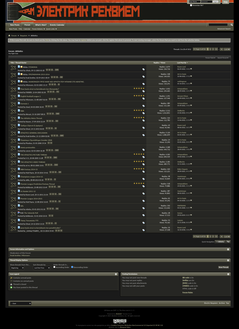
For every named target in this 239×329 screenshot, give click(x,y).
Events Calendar (57, 25)
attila (27, 180)
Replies (156, 63)
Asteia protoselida (28, 147)
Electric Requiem (211, 303)
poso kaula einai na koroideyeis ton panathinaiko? (41, 228)
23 (61, 77)
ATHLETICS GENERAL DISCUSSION (34, 133)
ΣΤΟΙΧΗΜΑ (33, 67)
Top (228, 242)
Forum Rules (187, 292)
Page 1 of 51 (201, 49)
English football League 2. (31, 96)
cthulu (28, 70)
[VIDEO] (185, 286)
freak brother (31, 78)
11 (216, 49)
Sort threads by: (39, 265)
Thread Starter (21, 63)
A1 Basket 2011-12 (28, 191)
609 (62, 136)
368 (57, 114)
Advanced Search (224, 29)
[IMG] (184, 283)
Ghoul (28, 129)
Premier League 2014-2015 (31, 198)
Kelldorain (29, 187)
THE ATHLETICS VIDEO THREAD (33, 162)
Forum (27, 25)
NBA (22, 111)
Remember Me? (196, 5)
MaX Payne (30, 173)
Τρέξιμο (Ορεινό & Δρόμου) (32, 125)
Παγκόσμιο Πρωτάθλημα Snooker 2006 (36, 140)
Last (227, 49)
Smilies (185, 280)
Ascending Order (61, 267)
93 (59, 99)
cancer (28, 151)
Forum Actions (37, 29)
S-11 (27, 158)
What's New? (41, 25)
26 (56, 106)
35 (59, 187)
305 (55, 157)
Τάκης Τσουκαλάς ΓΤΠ (29, 220)
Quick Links (50, 29)
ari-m (28, 165)
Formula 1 (25, 103)
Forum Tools (210, 58)
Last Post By (182, 63)
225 (56, 150)
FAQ (20, 29)
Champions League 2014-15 (32, 177)
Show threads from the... (20, 265)
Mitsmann (29, 85)
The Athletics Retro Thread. (31, 118)
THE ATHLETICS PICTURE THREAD (34, 155)
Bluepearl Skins (125, 327)
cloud (28, 107)
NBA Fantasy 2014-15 (29, 169)
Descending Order (79, 267)
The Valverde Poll (31, 213)
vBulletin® (119, 314)
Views (163, 63)
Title (12, 63)
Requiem (23, 35)
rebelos (28, 209)
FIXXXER (29, 92)
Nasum (28, 121)
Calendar (27, 29)
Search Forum (222, 58)
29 (60, 172)
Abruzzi (28, 114)
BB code (185, 277)
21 (57, 209)
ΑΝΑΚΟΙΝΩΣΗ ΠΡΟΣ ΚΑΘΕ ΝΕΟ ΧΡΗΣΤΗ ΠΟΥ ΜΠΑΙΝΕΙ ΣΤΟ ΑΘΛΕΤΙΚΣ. (56, 82)
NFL (22, 206)
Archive (222, 303)
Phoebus (29, 143)
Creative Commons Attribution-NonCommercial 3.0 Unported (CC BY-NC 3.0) (137, 325)
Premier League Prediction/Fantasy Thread (38, 184)
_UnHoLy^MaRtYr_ (33, 231)
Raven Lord (30, 195)
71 (58, 92)
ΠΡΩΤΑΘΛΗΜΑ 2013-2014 (39, 74)
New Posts (15, 25)
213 (56, 165)
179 (56, 70)
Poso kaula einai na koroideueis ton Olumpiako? (40, 89)
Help (226, 2)
